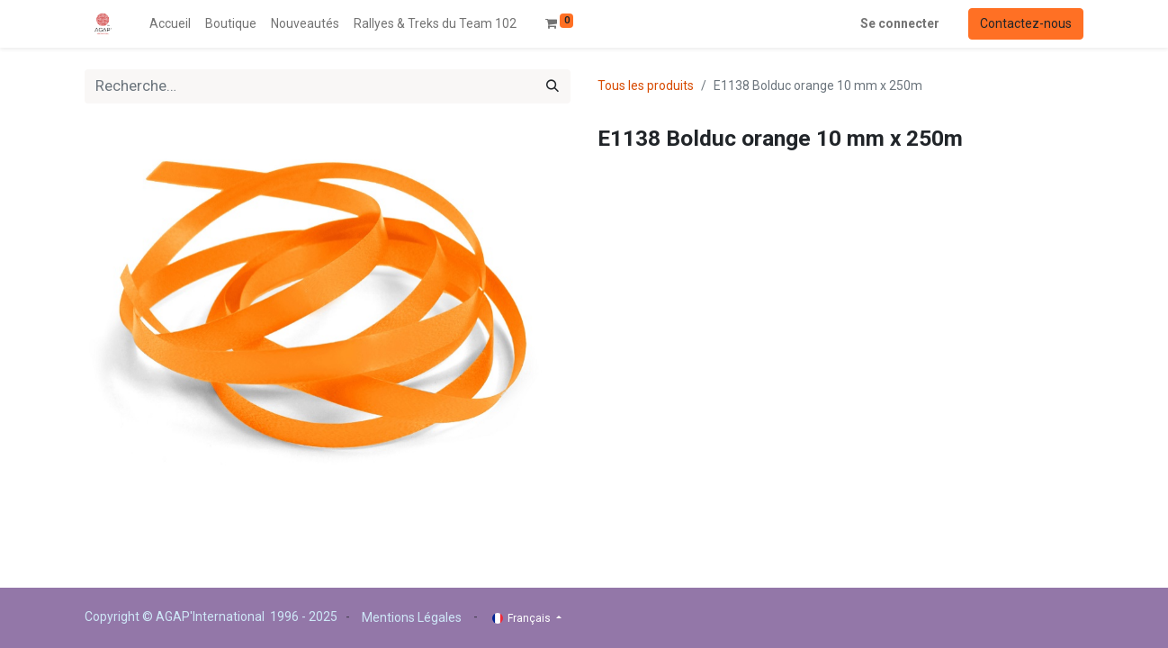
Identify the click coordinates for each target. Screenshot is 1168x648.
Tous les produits (645, 85)
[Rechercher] (553, 86)
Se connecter (899, 23)
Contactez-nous (1026, 23)
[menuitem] (170, 23)
